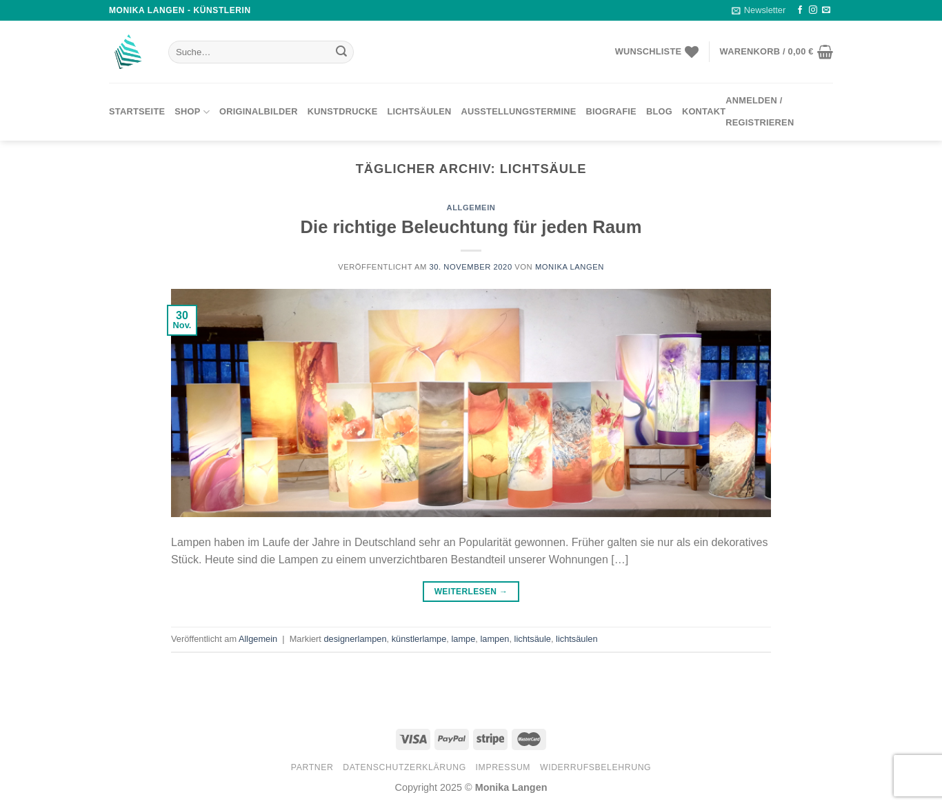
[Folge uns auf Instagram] (813, 10)
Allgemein (471, 207)
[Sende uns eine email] (826, 10)
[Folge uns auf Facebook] (800, 10)
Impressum (503, 767)
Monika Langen (569, 267)
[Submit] (341, 52)
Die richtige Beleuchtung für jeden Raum (471, 226)
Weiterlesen (471, 591)
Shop (192, 112)
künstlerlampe (419, 639)
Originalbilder (258, 111)
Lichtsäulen (419, 111)
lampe (463, 639)
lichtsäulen (576, 639)
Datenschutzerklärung (404, 767)
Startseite (137, 111)
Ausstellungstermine (519, 111)
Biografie (611, 111)
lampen (494, 639)
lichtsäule (532, 639)
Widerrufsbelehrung (595, 767)
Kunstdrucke (343, 111)
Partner (312, 767)
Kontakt (703, 111)
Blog (659, 111)
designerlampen (354, 639)
